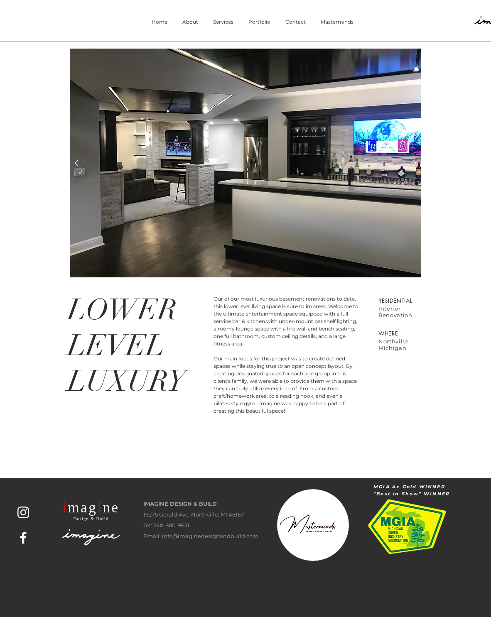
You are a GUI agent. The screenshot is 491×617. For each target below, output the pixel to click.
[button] (245, 163)
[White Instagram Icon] (23, 512)
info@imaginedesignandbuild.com (210, 536)
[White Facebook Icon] (23, 538)
